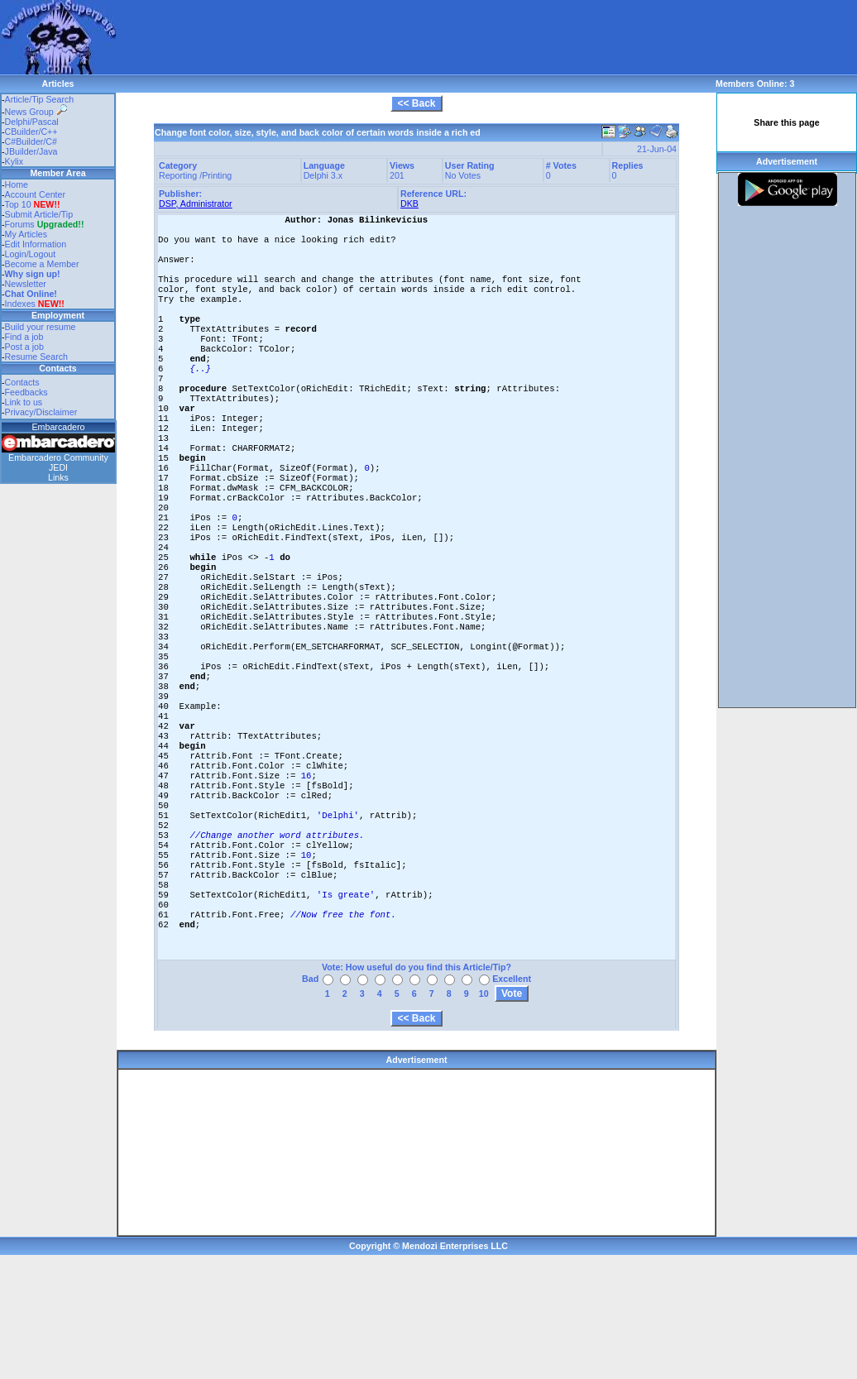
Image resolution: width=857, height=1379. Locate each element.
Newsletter (25, 284)
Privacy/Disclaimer (41, 412)
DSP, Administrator (195, 203)
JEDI (58, 467)
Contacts (22, 382)
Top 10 (18, 204)
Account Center (35, 194)
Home (16, 184)
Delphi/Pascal (32, 122)
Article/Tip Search (39, 99)
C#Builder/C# (31, 141)
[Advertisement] (213, 25)
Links (58, 477)
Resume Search (36, 357)
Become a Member (42, 264)
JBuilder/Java (31, 151)
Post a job (24, 347)
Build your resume (40, 327)
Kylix (14, 161)
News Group (36, 112)
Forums (44, 224)
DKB (409, 203)
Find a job (24, 337)
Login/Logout (30, 254)
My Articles (26, 234)
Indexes (20, 304)
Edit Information (36, 244)
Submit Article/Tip (39, 214)
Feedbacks (26, 392)
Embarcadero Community (58, 457)
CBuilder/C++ (31, 131)
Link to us (24, 402)
